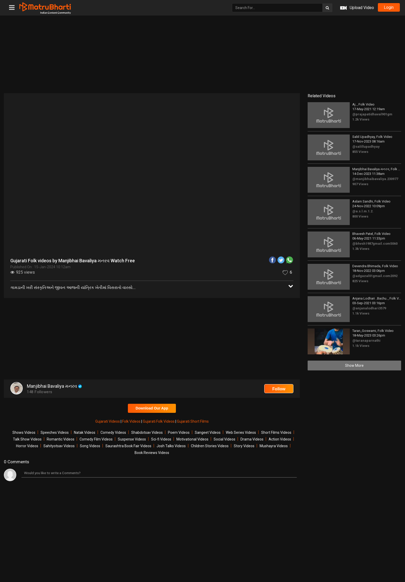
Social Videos (224, 439)
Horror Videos (27, 446)
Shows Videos (23, 432)
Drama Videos (251, 439)
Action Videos (280, 439)
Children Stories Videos (210, 446)
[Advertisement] (202, 54)
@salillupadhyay (366, 146)
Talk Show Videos (27, 439)
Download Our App (152, 408)
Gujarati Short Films (193, 421)
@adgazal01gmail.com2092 (375, 276)
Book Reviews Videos (152, 453)
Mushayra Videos (274, 446)
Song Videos (90, 446)
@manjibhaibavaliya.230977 (375, 179)
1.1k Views (360, 313)
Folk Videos (131, 421)
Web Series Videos (241, 432)
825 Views (360, 281)
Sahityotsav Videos (59, 446)
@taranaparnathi (366, 340)
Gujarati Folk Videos (159, 421)
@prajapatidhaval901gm (372, 114)
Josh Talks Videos (171, 446)
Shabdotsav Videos (147, 432)
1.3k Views (360, 249)
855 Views (360, 152)
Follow (278, 389)
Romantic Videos (60, 439)
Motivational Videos (192, 439)
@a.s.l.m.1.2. (362, 211)
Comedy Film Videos (96, 439)
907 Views (360, 184)
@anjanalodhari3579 (369, 308)
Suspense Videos (132, 439)
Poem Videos (179, 432)
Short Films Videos (276, 432)
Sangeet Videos (208, 432)
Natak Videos (84, 432)
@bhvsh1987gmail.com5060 (375, 243)
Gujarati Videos (108, 421)
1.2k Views (360, 119)
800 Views (360, 216)
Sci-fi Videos (161, 439)
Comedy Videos (113, 432)
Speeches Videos (55, 432)
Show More (354, 365)
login (388, 7)
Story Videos (244, 446)
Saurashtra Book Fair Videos (128, 446)
